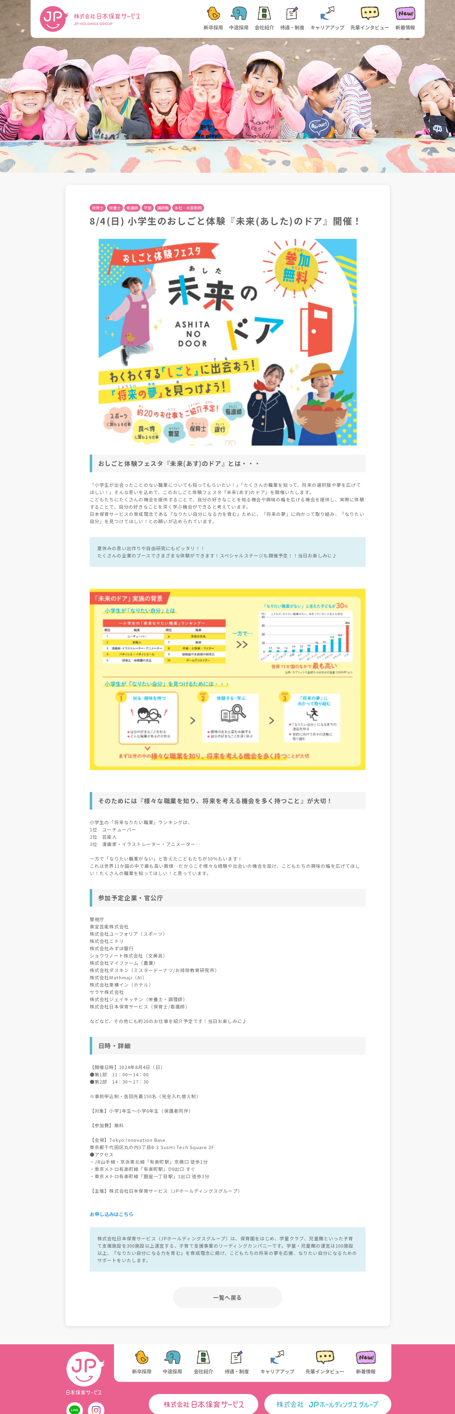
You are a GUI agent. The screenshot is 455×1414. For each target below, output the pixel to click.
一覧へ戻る (227, 1297)
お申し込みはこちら (111, 1214)
